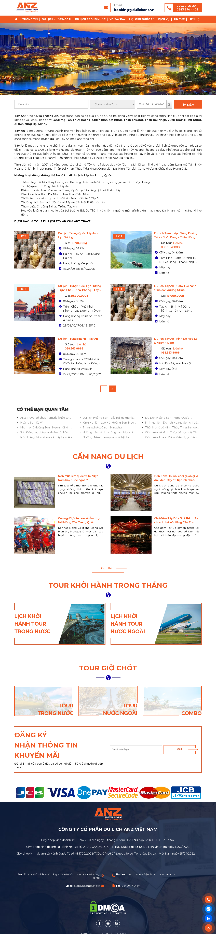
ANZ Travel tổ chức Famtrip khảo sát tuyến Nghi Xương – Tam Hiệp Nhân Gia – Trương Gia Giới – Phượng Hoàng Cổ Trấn (47, 418)
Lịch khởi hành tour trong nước (32, 624)
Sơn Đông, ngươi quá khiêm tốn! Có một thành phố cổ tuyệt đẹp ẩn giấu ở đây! (47, 433)
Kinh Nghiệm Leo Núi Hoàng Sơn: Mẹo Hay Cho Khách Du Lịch (108, 423)
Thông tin (30, 19)
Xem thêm (108, 568)
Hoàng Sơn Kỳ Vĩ (31, 422)
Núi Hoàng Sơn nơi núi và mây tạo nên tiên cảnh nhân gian (46, 437)
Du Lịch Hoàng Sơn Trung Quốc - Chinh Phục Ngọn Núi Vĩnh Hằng (168, 418)
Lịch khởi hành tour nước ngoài (128, 624)
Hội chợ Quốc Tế (141, 19)
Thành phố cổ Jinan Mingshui (102, 427)
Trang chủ (17, 19)
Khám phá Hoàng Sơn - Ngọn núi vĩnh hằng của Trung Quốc (45, 428)
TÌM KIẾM (187, 104)
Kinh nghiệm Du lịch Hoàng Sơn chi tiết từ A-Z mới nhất (171, 423)
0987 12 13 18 (134, 874)
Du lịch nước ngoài (56, 19)
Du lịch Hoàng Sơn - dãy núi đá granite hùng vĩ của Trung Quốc (109, 418)
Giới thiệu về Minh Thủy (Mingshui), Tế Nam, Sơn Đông (171, 433)
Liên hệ (194, 19)
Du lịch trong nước (90, 19)
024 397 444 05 (165, 874)
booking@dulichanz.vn (134, 10)
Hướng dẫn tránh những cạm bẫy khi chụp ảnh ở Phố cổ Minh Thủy (108, 433)
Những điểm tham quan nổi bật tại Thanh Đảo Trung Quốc (106, 437)
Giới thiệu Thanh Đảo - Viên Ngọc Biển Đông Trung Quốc (171, 437)
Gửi (179, 749)
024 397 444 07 (131, 885)
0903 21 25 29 (186, 5)
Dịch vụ (164, 19)
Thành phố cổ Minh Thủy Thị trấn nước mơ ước (171, 428)
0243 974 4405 (187, 9)
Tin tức (179, 19)
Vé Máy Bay (117, 19)
